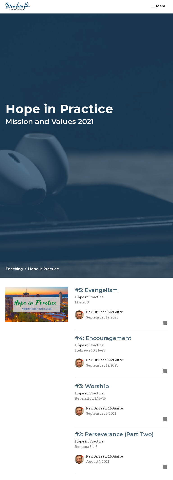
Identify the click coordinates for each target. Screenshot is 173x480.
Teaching (14, 269)
